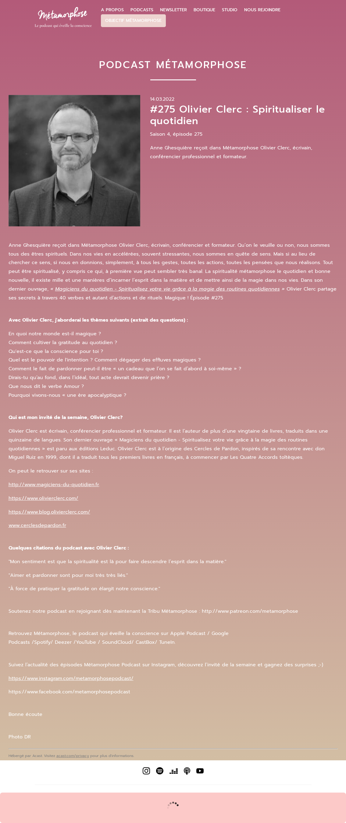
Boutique (204, 10)
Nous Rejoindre (262, 10)
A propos (112, 10)
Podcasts (141, 10)
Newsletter (173, 10)
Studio (229, 10)
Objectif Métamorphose (133, 20)
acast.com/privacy (72, 755)
